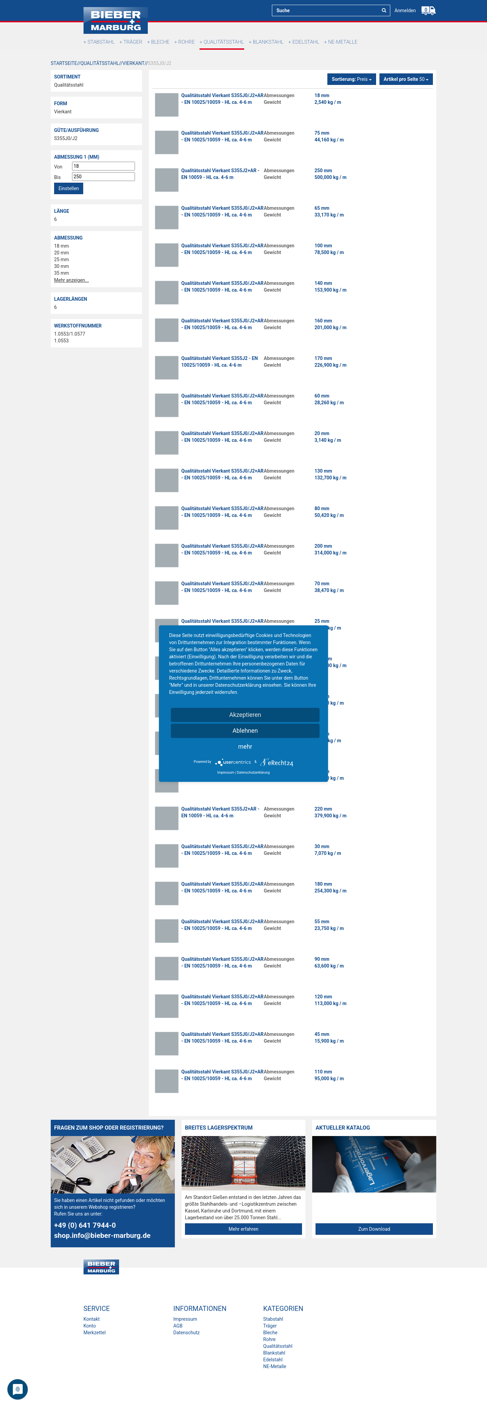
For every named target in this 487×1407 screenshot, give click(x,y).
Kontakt (92, 1319)
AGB (177, 1326)
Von (58, 166)
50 (406, 79)
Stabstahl (101, 42)
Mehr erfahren (243, 1229)
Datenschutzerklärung (253, 772)
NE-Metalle (342, 42)
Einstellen (69, 188)
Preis (351, 79)
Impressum (185, 1319)
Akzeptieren (245, 714)
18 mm (61, 246)
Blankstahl (268, 42)
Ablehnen (245, 730)
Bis (57, 177)
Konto (90, 1326)
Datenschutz (186, 1332)
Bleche (160, 42)
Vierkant (63, 111)
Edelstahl (306, 42)
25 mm (61, 259)
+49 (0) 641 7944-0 (85, 1225)
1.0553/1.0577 (69, 334)
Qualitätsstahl (224, 42)
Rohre (186, 42)
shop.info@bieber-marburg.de (102, 1235)
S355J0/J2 (65, 138)
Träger (132, 42)
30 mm (61, 266)
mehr (245, 746)
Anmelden (405, 10)
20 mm (61, 252)
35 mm (61, 273)
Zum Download (374, 1229)
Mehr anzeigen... (71, 280)
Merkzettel (95, 1332)
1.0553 (61, 340)
